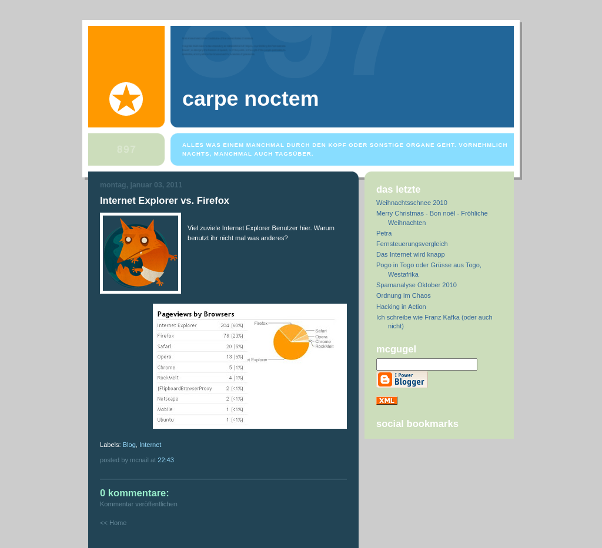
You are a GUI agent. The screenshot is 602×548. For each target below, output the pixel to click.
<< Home (113, 522)
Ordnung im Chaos (403, 295)
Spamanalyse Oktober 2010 (416, 284)
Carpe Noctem (250, 98)
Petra (384, 233)
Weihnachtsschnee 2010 (411, 202)
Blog (129, 444)
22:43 (166, 459)
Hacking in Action (401, 306)
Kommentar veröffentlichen (139, 503)
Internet (150, 444)
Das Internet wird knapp (410, 254)
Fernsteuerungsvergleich (412, 243)
